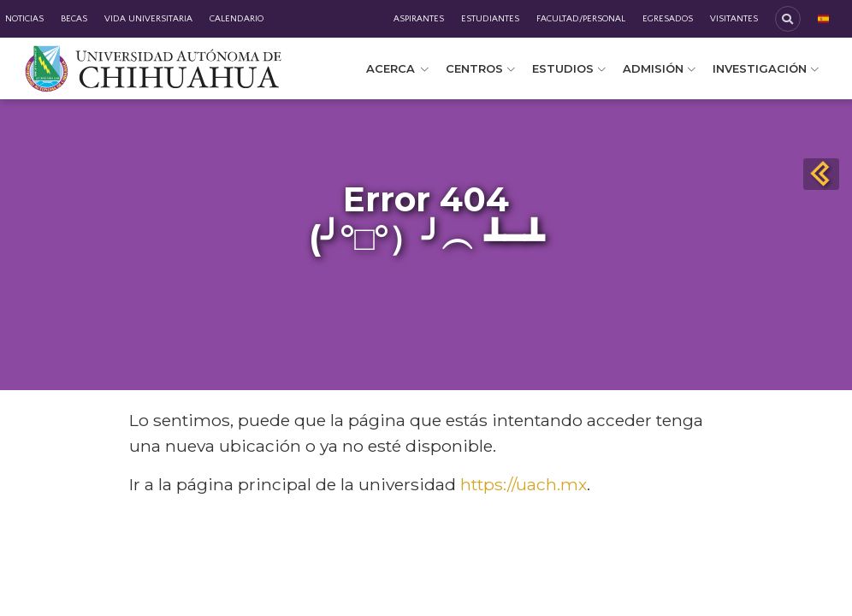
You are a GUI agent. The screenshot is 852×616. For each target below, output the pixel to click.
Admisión (659, 68)
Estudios (569, 68)
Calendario (236, 19)
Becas (74, 19)
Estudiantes (490, 19)
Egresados (667, 19)
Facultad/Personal (580, 19)
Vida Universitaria (148, 19)
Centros (480, 68)
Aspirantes (418, 19)
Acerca (397, 68)
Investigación (766, 68)
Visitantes (734, 19)
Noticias (24, 19)
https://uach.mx (523, 484)
